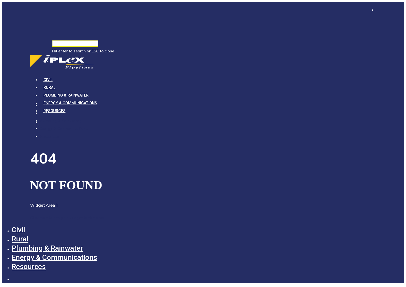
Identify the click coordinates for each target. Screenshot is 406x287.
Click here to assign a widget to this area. (67, 217)
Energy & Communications (70, 103)
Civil (48, 79)
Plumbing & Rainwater (66, 95)
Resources (54, 110)
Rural (49, 87)
